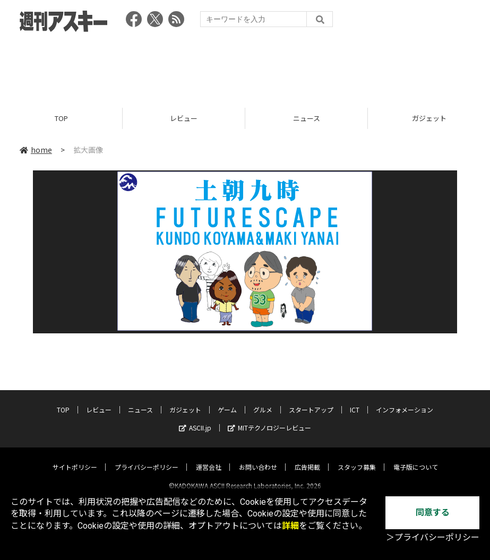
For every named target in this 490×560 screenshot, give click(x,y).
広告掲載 (307, 457)
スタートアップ (311, 400)
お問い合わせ (258, 457)
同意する (433, 512)
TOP (61, 118)
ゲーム (227, 400)
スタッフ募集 (357, 457)
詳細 (290, 526)
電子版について (415, 457)
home (36, 149)
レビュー (183, 118)
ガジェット (185, 400)
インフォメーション (404, 400)
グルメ (262, 400)
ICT (354, 400)
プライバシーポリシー (146, 457)
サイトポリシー (75, 457)
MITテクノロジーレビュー (269, 418)
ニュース (306, 118)
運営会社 (208, 457)
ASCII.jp (195, 418)
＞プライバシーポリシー (432, 537)
